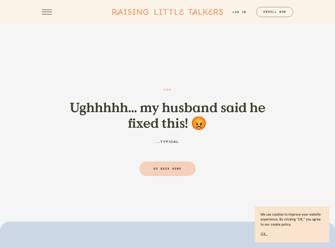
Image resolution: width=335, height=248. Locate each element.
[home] (167, 12)
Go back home (167, 168)
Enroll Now (274, 12)
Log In (239, 12)
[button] (264, 233)
